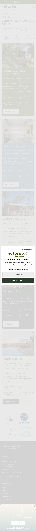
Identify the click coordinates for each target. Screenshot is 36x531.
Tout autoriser (18, 280)
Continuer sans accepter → (26, 249)
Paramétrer (18, 274)
